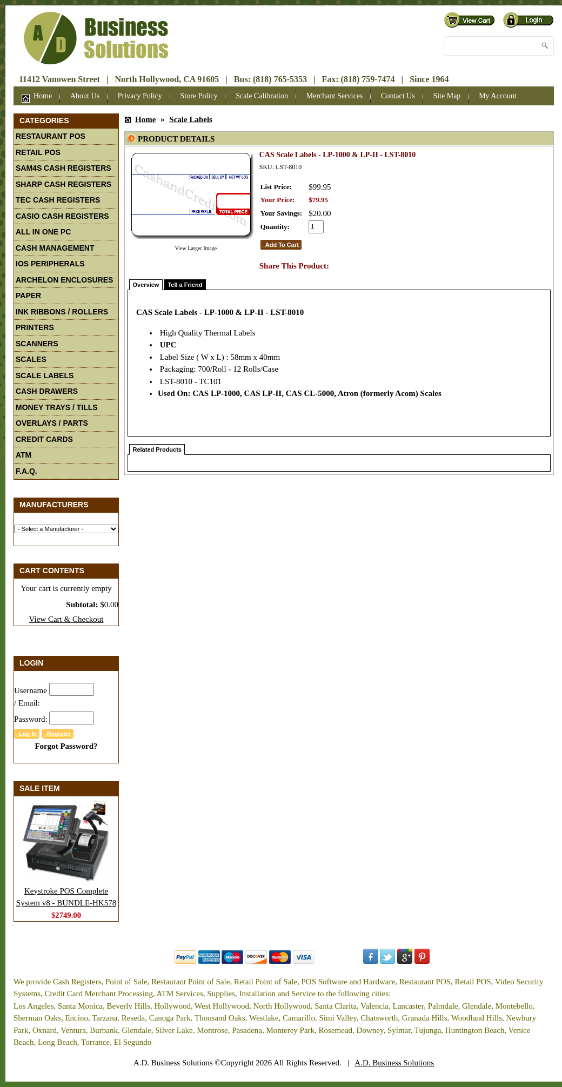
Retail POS (38, 152)
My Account (498, 96)
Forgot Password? (66, 746)
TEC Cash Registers (58, 200)
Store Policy (199, 96)
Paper (28, 295)
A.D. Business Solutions (394, 1062)
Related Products (157, 449)
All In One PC (43, 231)
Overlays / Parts (52, 423)
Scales (31, 359)
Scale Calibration (262, 96)
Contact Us (398, 96)
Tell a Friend (185, 284)
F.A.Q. (26, 471)
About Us (84, 96)
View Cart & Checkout (66, 619)
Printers (35, 327)
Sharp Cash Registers (63, 184)
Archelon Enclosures (64, 280)
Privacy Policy (140, 96)
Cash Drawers (47, 391)
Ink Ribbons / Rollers (62, 311)
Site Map (446, 96)
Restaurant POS (50, 136)
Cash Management (55, 248)
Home (37, 97)
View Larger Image (196, 248)
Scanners (37, 343)
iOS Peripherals (50, 263)
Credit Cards (44, 439)
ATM (23, 455)
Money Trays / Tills (57, 407)
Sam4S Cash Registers (63, 168)
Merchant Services (334, 96)
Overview (146, 284)
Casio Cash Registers (62, 216)
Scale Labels (44, 375)
